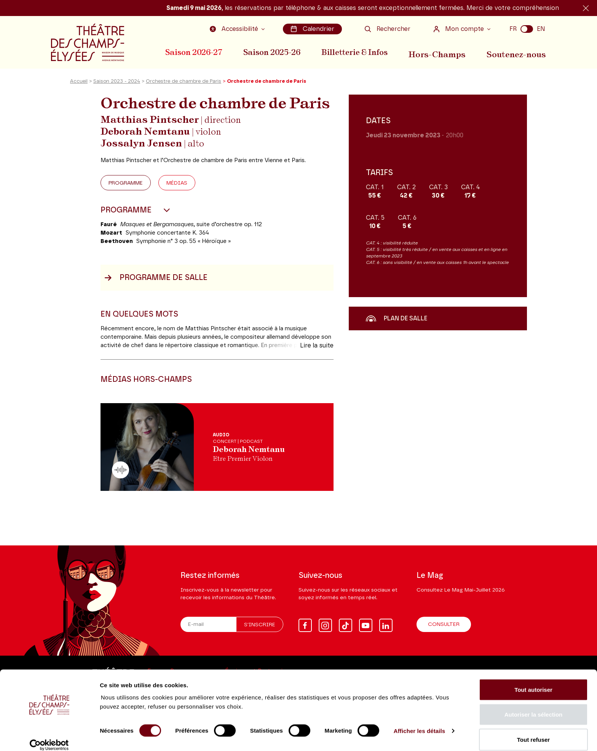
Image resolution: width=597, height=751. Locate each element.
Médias (176, 187)
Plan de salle (396, 323)
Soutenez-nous (518, 51)
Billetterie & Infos (359, 51)
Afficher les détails (419, 722)
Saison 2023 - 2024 (116, 86)
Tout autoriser (533, 680)
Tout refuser (533, 730)
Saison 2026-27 (193, 51)
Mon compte (459, 29)
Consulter (444, 624)
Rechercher (387, 29)
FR (513, 29)
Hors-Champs (441, 51)
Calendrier (313, 29)
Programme (126, 187)
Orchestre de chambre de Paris (183, 86)
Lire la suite (317, 350)
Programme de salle (156, 282)
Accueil (79, 86)
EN (541, 29)
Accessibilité (236, 29)
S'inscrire (259, 624)
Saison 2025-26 (274, 51)
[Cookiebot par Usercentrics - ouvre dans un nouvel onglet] (49, 736)
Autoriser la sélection (533, 706)
